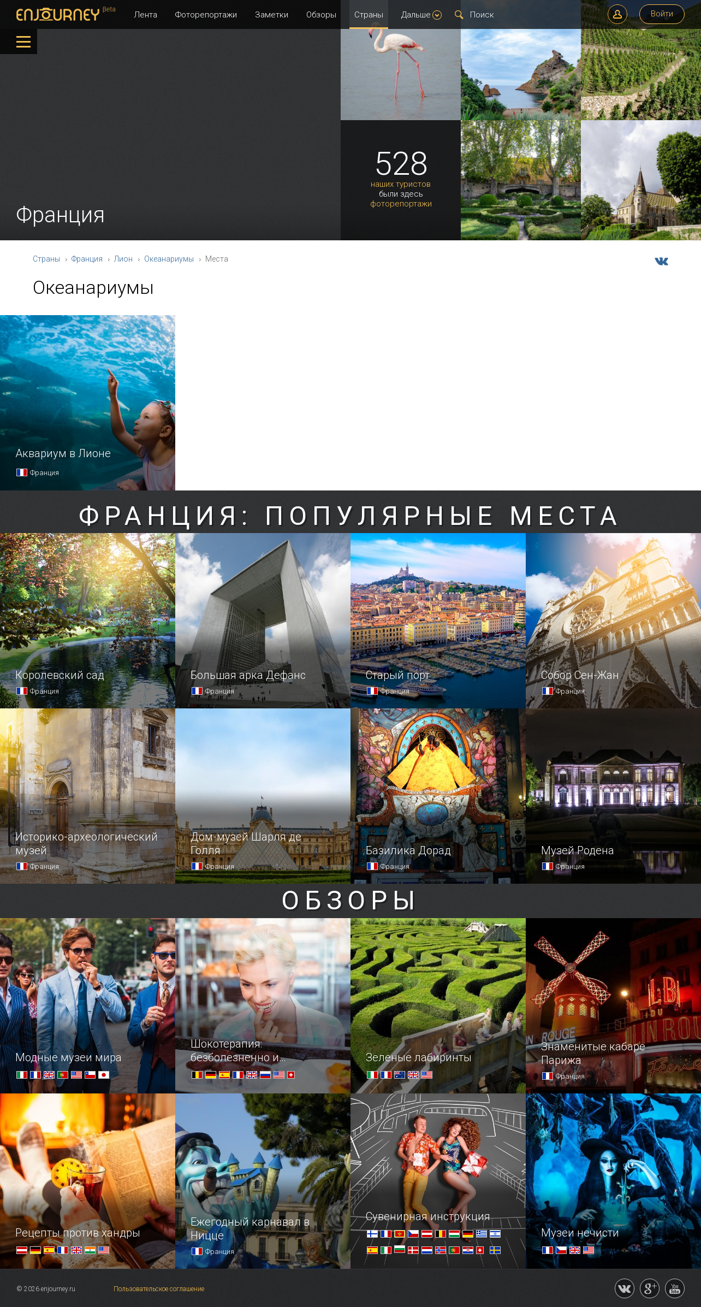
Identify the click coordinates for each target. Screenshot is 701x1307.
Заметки (271, 15)
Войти (662, 14)
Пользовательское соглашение (159, 1289)
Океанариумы (169, 259)
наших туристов (401, 184)
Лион (123, 259)
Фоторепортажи (206, 15)
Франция (87, 259)
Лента (145, 15)
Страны (368, 15)
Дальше (421, 15)
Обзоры (321, 15)
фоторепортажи (401, 204)
